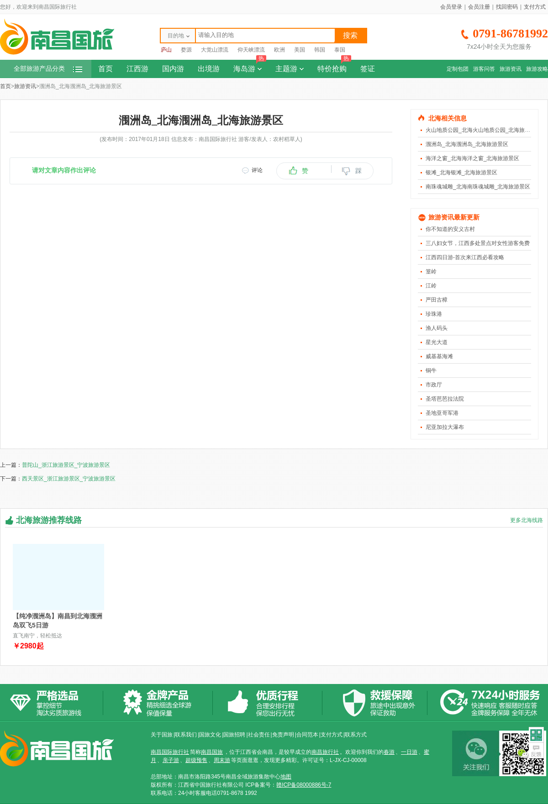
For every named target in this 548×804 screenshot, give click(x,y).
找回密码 (507, 7)
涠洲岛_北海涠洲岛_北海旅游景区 (467, 144)
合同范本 (307, 734)
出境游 (209, 69)
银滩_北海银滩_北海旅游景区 (461, 172)
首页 (105, 69)
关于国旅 (162, 734)
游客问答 (484, 69)
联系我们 (186, 734)
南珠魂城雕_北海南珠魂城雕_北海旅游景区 (478, 186)
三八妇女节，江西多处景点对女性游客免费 (478, 243)
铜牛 (431, 370)
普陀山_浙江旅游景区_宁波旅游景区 (66, 465)
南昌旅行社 (325, 752)
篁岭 (431, 271)
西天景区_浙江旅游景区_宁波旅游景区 (69, 478)
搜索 (350, 35)
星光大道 (437, 342)
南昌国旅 (212, 752)
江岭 (431, 285)
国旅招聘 (234, 734)
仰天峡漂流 (251, 50)
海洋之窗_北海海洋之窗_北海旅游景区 (472, 158)
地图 (285, 776)
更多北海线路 (526, 520)
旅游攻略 (537, 69)
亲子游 (171, 760)
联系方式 (356, 734)
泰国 (339, 50)
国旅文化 (210, 734)
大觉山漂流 (214, 50)
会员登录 (451, 7)
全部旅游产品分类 (48, 68)
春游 (389, 752)
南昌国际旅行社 (170, 752)
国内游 (173, 69)
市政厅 (434, 384)
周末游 (222, 760)
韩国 (319, 50)
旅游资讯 (511, 69)
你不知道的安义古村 (450, 229)
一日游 (409, 752)
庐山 (166, 50)
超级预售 (196, 760)
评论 (257, 170)
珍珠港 (434, 314)
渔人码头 (437, 328)
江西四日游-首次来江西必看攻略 (465, 257)
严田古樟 (437, 300)
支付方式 (535, 7)
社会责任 (259, 734)
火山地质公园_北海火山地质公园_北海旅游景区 (483, 130)
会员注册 (479, 7)
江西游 (137, 69)
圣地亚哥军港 (442, 413)
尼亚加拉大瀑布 (445, 427)
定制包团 (458, 69)
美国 (299, 50)
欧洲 (279, 50)
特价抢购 (334, 66)
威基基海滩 (439, 356)
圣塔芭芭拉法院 (445, 399)
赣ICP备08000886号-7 (303, 785)
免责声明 (283, 734)
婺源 (186, 50)
